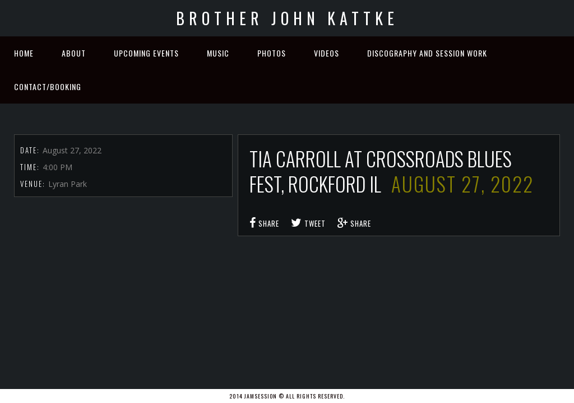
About (74, 53)
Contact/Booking (47, 86)
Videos (326, 53)
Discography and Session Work (427, 53)
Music (218, 53)
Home (24, 53)
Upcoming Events (146, 53)
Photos (271, 53)
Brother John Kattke (287, 18)
